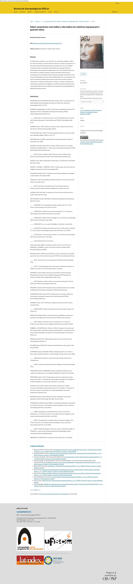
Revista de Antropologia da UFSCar (31, 8)
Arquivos (37, 21)
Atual (15, 12)
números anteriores (40, 12)
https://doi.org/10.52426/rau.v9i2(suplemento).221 (47, 43)
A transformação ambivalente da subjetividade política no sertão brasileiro (63, 469)
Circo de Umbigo (56, 477)
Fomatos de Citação (86, 101)
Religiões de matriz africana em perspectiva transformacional (61, 484)
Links (50, 12)
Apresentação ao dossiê (72, 457)
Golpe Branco (52, 466)
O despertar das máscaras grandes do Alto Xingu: (63, 453)
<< (31, 490)
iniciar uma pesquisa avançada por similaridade (54, 494)
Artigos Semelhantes (37, 446)
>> (39, 490)
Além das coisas (46, 480)
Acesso (117, 3)
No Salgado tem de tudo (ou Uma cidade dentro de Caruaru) (71, 449)
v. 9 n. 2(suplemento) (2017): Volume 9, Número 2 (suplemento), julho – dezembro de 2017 (65, 21)
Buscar (30, 12)
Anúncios (22, 12)
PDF (84, 74)
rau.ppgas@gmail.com (24, 512)
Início (31, 21)
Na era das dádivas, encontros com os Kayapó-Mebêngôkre (58, 462)
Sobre (56, 12)
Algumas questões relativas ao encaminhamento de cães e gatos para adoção (63, 473)
